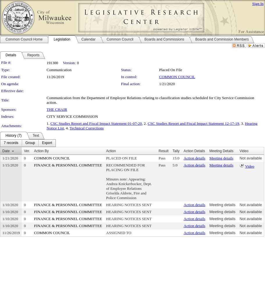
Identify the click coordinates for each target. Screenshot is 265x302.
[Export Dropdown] (47, 143)
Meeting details (221, 158)
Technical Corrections (87, 128)
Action (111, 151)
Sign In (258, 3)
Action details (194, 158)
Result (163, 151)
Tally (175, 151)
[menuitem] (11, 143)
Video (249, 166)
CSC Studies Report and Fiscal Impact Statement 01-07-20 (96, 123)
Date (6, 151)
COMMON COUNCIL (177, 77)
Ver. (27, 151)
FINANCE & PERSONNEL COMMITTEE (68, 165)
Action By (41, 151)
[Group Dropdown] (30, 143)
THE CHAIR (57, 109)
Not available (250, 158)
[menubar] (28, 143)
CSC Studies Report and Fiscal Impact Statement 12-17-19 (193, 123)
